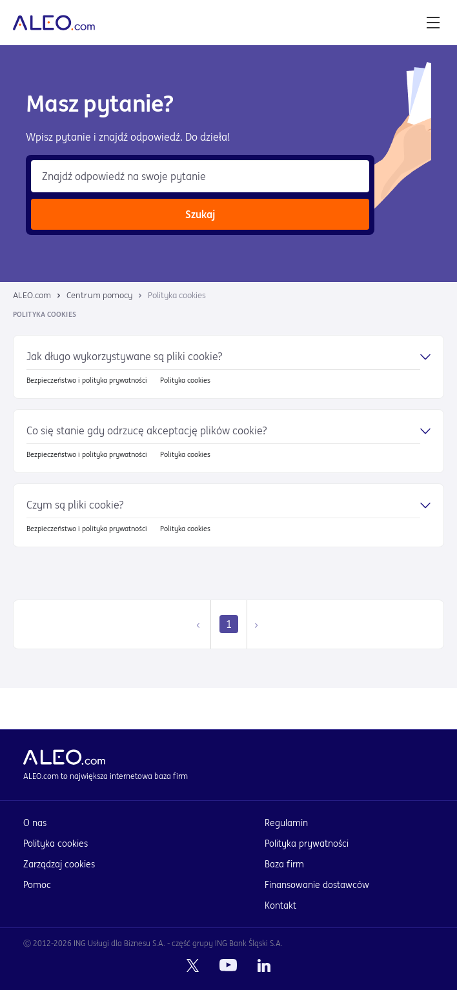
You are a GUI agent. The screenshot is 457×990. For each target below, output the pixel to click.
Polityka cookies (55, 843)
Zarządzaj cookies (59, 864)
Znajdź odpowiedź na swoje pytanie (124, 176)
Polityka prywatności (307, 843)
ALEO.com (32, 295)
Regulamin (286, 823)
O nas (34, 823)
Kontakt (280, 905)
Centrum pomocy (99, 295)
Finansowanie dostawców (317, 885)
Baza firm (284, 864)
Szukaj (200, 214)
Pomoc (37, 885)
